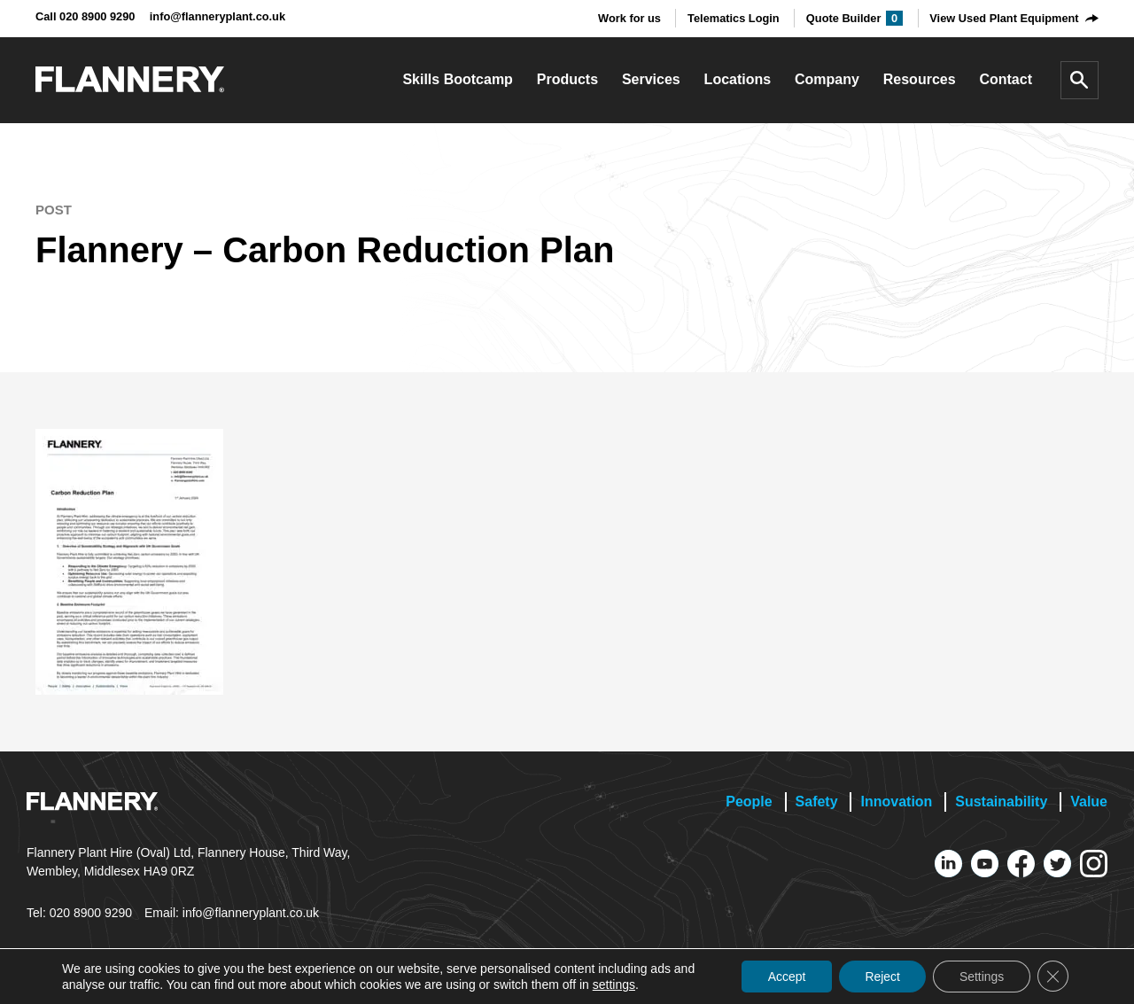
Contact (1005, 79)
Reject (880, 976)
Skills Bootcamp (457, 79)
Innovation (896, 801)
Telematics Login (733, 18)
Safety (817, 801)
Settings (980, 976)
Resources (919, 79)
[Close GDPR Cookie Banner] (1052, 976)
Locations (738, 79)
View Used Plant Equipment (1003, 18)
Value (1088, 801)
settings (614, 984)
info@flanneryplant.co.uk (217, 16)
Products (567, 79)
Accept (784, 976)
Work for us (629, 18)
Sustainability (1001, 801)
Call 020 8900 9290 (85, 16)
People (749, 801)
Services (651, 79)
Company (827, 79)
